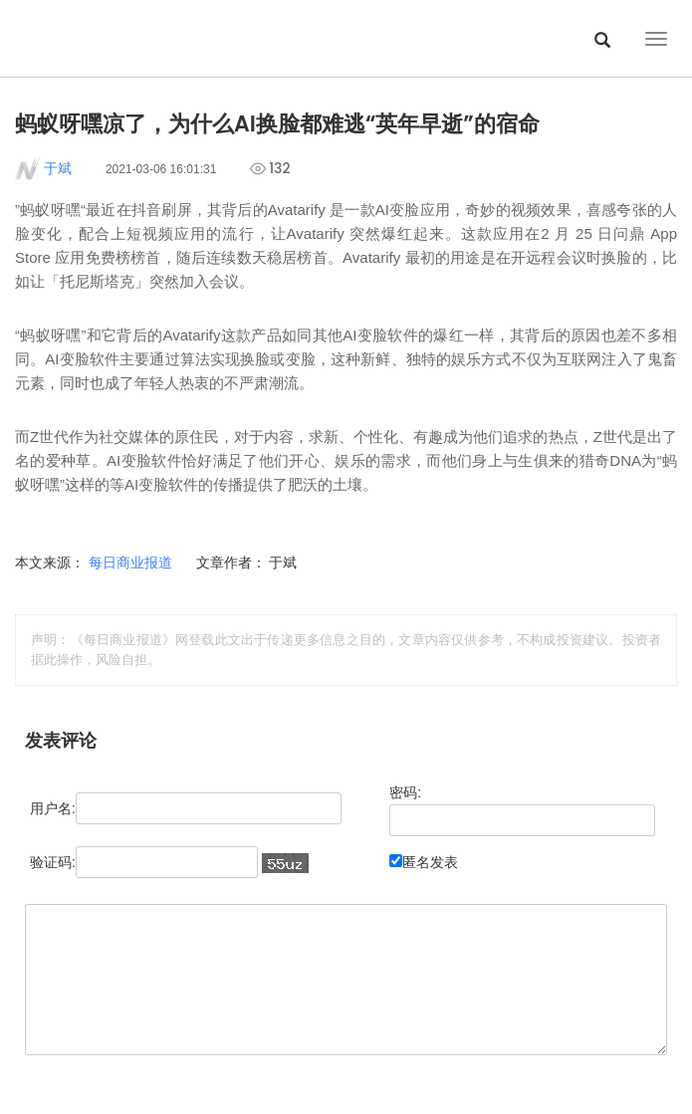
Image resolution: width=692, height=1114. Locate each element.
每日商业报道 (132, 562)
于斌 (58, 168)
